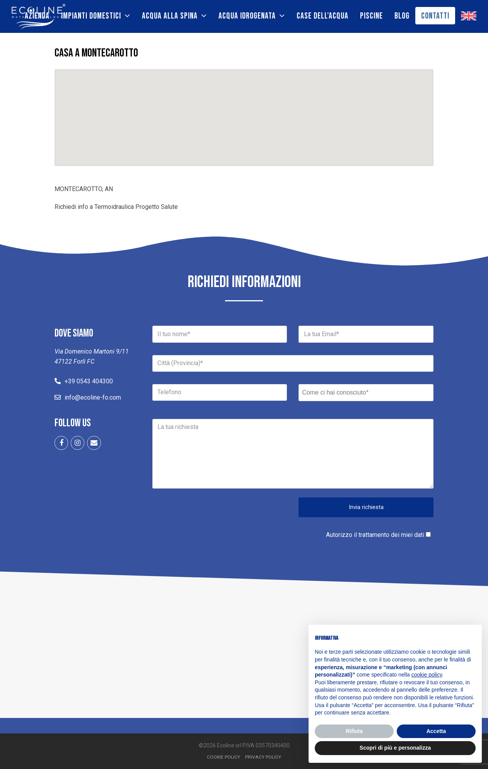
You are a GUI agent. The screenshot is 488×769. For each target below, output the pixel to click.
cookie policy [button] (426, 675)
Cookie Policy (223, 757)
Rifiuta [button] (354, 731)
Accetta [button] (436, 731)
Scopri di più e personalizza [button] (395, 748)
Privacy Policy (263, 757)
